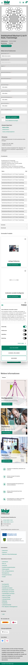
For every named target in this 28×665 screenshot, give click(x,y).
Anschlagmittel (5, 584)
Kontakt (4, 576)
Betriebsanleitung (6, 45)
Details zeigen (21, 343)
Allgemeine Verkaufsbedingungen (9, 554)
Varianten (3, 224)
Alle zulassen (14, 347)
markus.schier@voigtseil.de (8, 131)
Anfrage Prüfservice (14, 261)
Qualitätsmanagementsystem (8, 567)
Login (3, 614)
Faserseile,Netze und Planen (8, 593)
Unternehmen (5, 561)
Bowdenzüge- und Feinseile (8, 591)
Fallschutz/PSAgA (6, 597)
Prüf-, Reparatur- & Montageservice (9, 606)
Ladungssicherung (6, 599)
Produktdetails (4, 156)
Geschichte (4, 565)
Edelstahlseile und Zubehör (8, 589)
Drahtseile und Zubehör (7, 588)
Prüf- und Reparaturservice (8, 571)
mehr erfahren (6, 403)
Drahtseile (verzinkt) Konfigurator (14, 293)
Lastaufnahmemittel (6, 604)
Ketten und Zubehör (6, 595)
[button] (25, 239)
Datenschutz (5, 550)
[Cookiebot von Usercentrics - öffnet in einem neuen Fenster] (21, 305)
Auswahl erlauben (14, 352)
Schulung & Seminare (7, 574)
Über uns (4, 563)
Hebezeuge (4, 601)
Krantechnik (4, 602)
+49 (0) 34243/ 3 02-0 (8, 520)
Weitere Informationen (13, 264)
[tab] (14, 156)
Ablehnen (14, 358)
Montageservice (5, 573)
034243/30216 (5, 129)
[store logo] (7, 2)
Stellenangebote (5, 569)
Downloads (3, 228)
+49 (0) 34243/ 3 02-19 (8, 522)
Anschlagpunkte (5, 586)
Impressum (4, 552)
